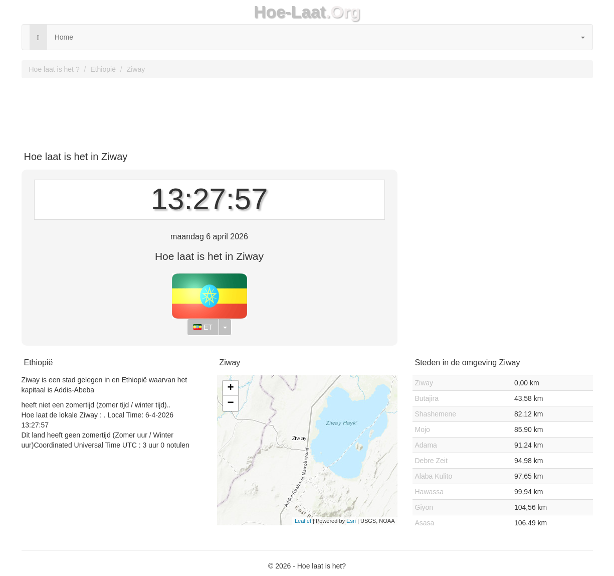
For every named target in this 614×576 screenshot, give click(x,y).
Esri (351, 521)
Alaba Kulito (434, 476)
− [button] (230, 403)
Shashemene (436, 414)
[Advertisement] (307, 110)
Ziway (136, 69)
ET (203, 327)
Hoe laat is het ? (54, 69)
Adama (426, 445)
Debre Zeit (431, 461)
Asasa (425, 523)
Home (64, 37)
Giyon (424, 507)
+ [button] (230, 388)
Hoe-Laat (290, 12)
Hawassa (429, 492)
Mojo (422, 429)
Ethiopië (103, 69)
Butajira (427, 398)
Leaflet (303, 521)
